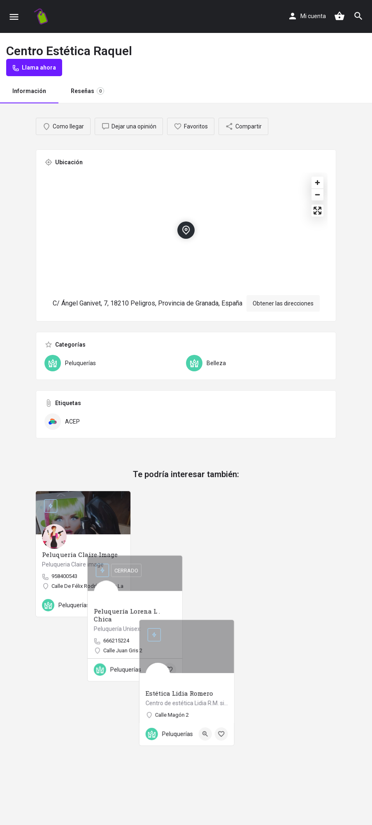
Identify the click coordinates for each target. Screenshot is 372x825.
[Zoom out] (317, 194)
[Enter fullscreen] (317, 211)
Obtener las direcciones (283, 303)
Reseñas (87, 91)
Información (29, 91)
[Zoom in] (317, 183)
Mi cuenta (313, 16)
